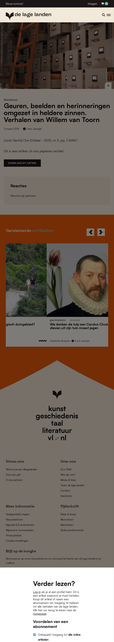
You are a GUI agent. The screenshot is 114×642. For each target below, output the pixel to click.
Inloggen (92, 3)
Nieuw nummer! (14, 3)
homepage (39, 614)
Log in (37, 592)
